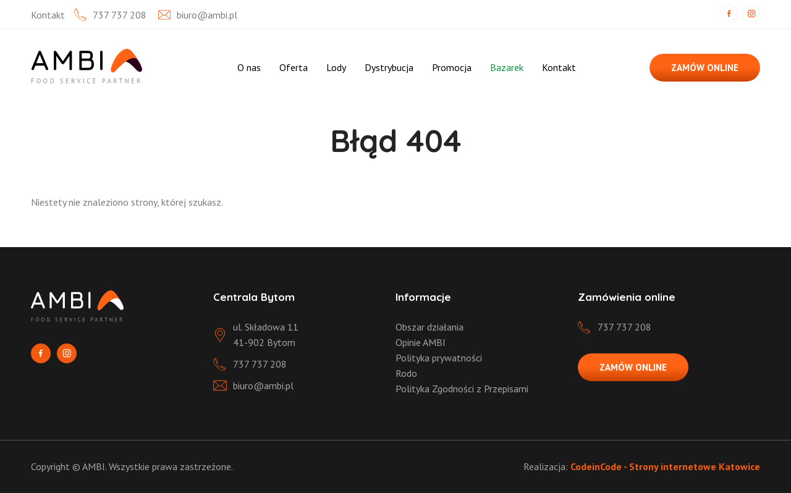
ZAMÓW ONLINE (704, 68)
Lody (336, 67)
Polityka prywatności (439, 358)
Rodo (406, 373)
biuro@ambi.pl (207, 15)
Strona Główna (208, 67)
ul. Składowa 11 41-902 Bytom (265, 334)
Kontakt (559, 67)
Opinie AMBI (421, 342)
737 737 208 (119, 15)
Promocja (452, 67)
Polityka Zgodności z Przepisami (462, 388)
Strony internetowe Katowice (694, 466)
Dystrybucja (389, 67)
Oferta (293, 67)
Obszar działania (429, 327)
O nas (249, 67)
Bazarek (506, 67)
